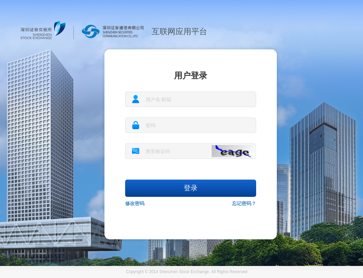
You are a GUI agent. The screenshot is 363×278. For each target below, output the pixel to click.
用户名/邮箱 (158, 99)
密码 (150, 125)
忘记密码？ (244, 203)
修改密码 (134, 203)
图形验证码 (158, 151)
